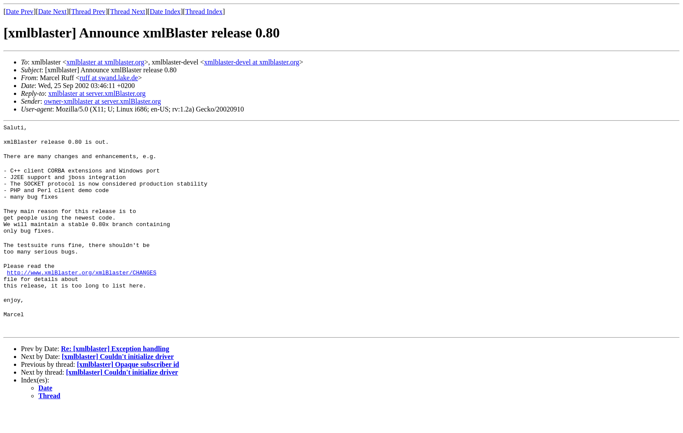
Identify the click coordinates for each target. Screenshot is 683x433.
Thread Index (204, 11)
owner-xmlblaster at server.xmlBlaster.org (102, 101)
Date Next (52, 11)
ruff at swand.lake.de (109, 77)
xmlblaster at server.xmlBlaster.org (97, 93)
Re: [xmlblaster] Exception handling (115, 375)
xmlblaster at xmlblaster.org (105, 62)
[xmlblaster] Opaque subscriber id (128, 390)
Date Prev (20, 11)
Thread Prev (88, 11)
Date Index (165, 11)
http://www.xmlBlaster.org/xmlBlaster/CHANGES (81, 293)
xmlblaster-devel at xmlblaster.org (251, 62)
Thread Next (127, 11)
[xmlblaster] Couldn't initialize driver (118, 382)
